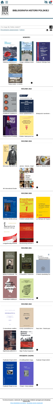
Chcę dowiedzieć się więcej (18, 403)
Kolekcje (22, 30)
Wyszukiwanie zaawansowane (10, 30)
